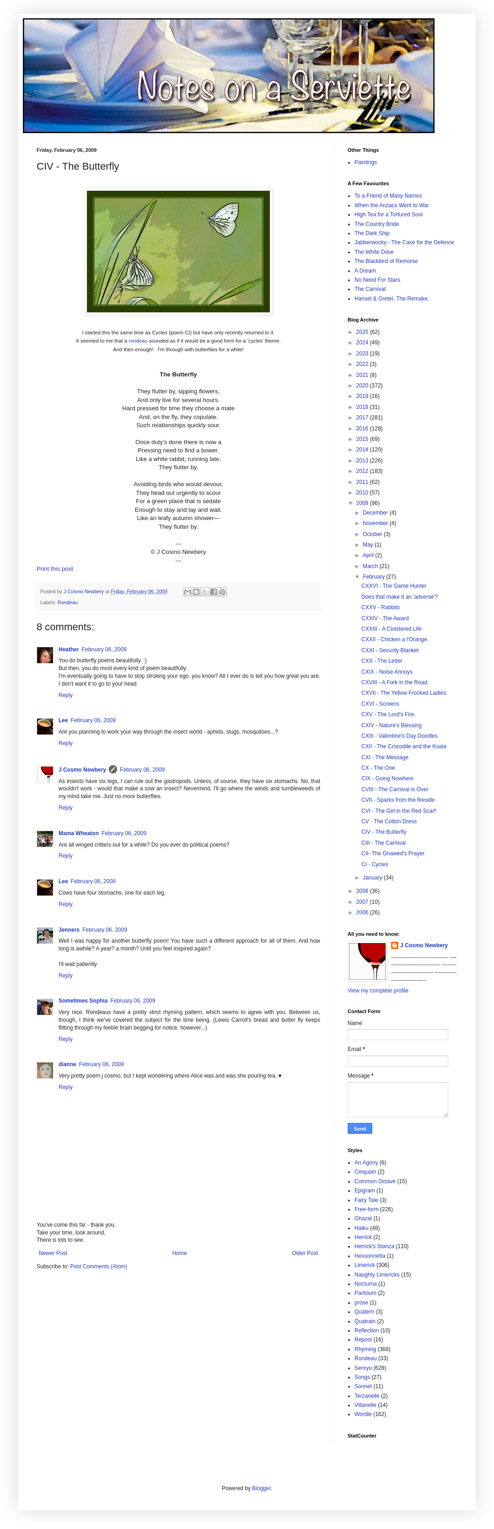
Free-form (366, 1209)
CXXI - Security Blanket (390, 650)
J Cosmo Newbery (84, 591)
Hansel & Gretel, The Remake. (391, 298)
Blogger (261, 1488)
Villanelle (365, 1405)
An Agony (366, 1162)
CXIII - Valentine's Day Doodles (399, 736)
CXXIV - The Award (385, 618)
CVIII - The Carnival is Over (394, 789)
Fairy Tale (366, 1200)
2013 (363, 460)
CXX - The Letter (382, 661)
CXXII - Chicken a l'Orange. (395, 639)
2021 (363, 375)
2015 (363, 439)
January (373, 877)
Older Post (305, 1253)
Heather (69, 649)
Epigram (364, 1190)
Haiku (361, 1228)
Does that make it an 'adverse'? (399, 597)
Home (179, 1253)
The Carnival (370, 289)
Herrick (363, 1237)
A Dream (365, 271)
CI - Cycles (374, 864)
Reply (66, 695)
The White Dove (374, 252)
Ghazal (363, 1218)
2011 (363, 482)
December (376, 513)
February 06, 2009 (104, 649)
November (376, 523)
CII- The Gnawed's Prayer (392, 853)
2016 (363, 428)
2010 (363, 492)
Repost (363, 1339)
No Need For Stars (377, 280)
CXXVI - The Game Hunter (394, 586)
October (373, 534)
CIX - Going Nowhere (387, 778)
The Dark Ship (372, 233)
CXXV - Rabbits (380, 607)
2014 (363, 449)
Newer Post (53, 1253)
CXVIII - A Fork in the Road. (395, 682)
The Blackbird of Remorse (386, 261)
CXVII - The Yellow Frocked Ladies (403, 693)
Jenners (69, 930)
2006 (363, 912)
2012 (363, 471)
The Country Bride (376, 224)
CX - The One (378, 768)
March (371, 566)
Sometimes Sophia (83, 1001)
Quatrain (365, 1321)
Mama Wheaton (79, 833)
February (374, 577)
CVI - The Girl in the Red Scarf (398, 811)
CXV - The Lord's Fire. (388, 714)
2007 (363, 902)
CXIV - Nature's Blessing (391, 725)
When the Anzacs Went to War (391, 205)
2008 (363, 891)
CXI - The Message (384, 757)
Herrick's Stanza (374, 1246)
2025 (363, 332)
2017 (363, 417)
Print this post (55, 568)
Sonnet (363, 1386)
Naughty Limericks (377, 1274)
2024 (363, 342)
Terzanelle (367, 1396)
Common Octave (375, 1181)
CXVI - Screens (380, 704)
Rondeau (68, 602)
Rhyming (365, 1349)
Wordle (363, 1414)
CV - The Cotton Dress (389, 821)
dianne (67, 1064)
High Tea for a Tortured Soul (388, 214)
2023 (363, 353)
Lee (63, 720)
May (369, 545)
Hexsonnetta (369, 1256)
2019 (363, 396)
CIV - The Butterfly (383, 832)
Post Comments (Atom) (98, 1266)
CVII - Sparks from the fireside (398, 800)
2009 (363, 503)
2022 (363, 364)
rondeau (138, 340)
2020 (363, 385)
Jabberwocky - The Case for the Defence (404, 242)
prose (361, 1302)
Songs (362, 1377)
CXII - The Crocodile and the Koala (403, 746)
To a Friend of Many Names (388, 196)
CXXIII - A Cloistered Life (391, 629)
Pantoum (365, 1293)
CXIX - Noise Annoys (387, 672)
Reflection (366, 1330)
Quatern (364, 1312)
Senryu (363, 1368)
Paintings (365, 162)
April (369, 555)
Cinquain (365, 1172)
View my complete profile (378, 990)
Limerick (364, 1265)
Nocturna (365, 1284)
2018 (363, 407)
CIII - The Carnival (383, 843)
